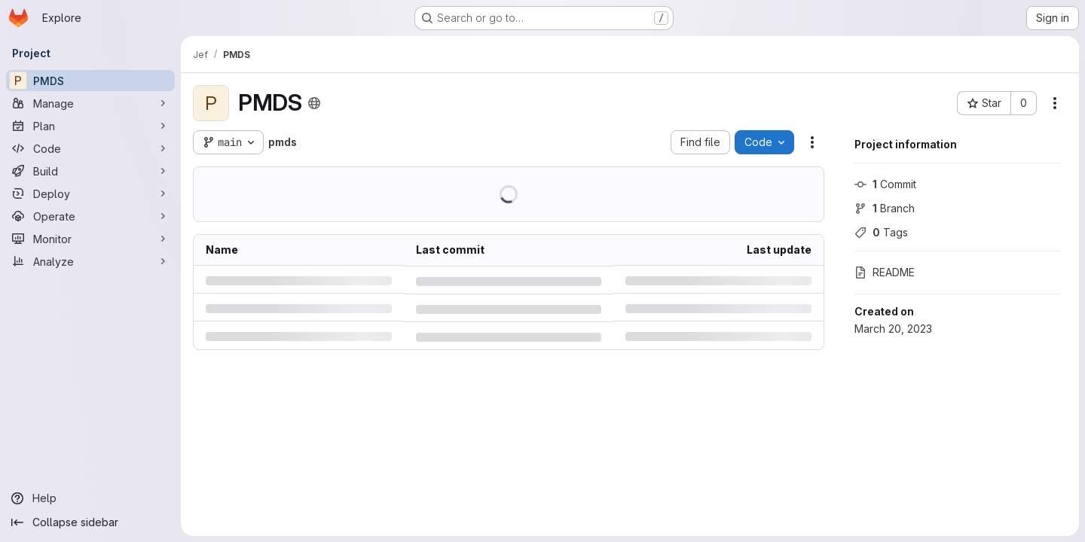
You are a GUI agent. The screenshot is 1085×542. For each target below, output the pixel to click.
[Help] (90, 498)
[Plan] (90, 125)
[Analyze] (90, 261)
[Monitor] (90, 238)
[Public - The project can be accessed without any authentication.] (314, 103)
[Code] (90, 148)
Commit (885, 184)
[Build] (90, 170)
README (884, 272)
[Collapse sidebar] (90, 522)
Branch (884, 208)
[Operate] (90, 216)
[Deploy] (90, 193)
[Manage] (90, 103)
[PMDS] (90, 80)
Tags (881, 232)
